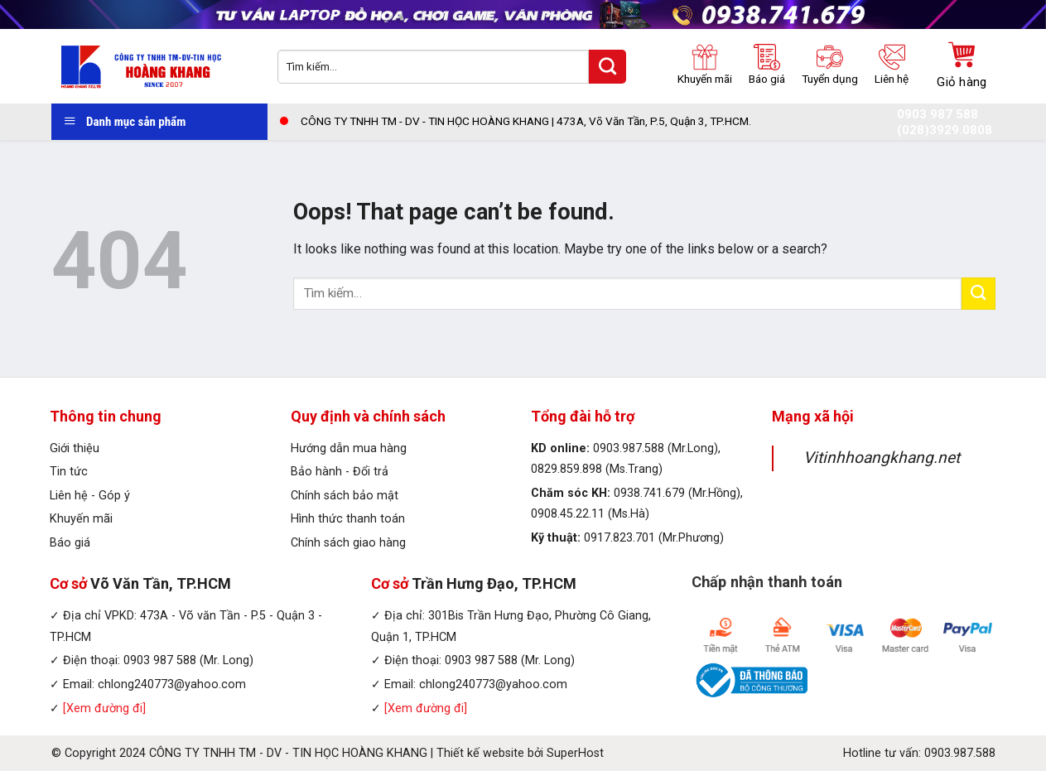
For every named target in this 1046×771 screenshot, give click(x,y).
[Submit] (978, 293)
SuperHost (575, 753)
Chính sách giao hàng (348, 543)
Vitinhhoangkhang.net (881, 457)
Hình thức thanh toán (348, 519)
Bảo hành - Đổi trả (339, 472)
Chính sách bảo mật (344, 496)
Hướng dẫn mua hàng (349, 448)
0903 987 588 (937, 114)
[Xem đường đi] (104, 708)
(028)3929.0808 (944, 130)
